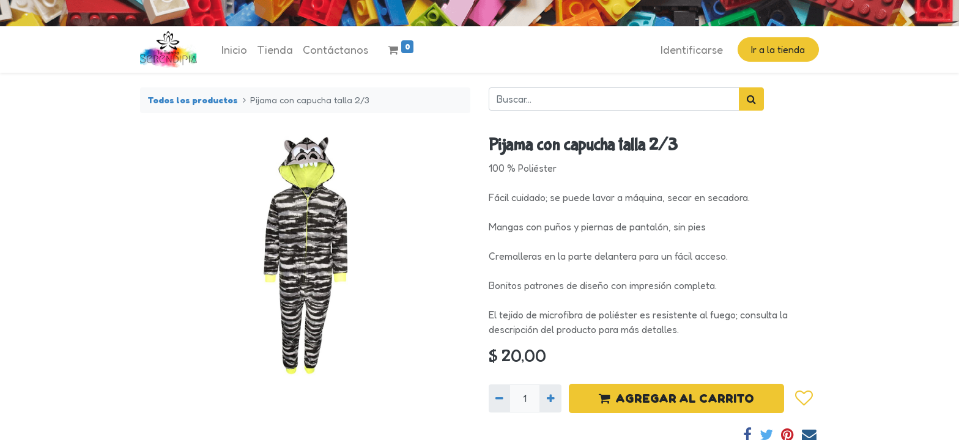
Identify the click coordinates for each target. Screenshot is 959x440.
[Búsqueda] (751, 99)
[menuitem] (234, 50)
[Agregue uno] (550, 398)
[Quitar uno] (499, 398)
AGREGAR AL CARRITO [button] (676, 398)
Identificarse (692, 49)
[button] (803, 398)
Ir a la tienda (778, 49)
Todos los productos (192, 100)
